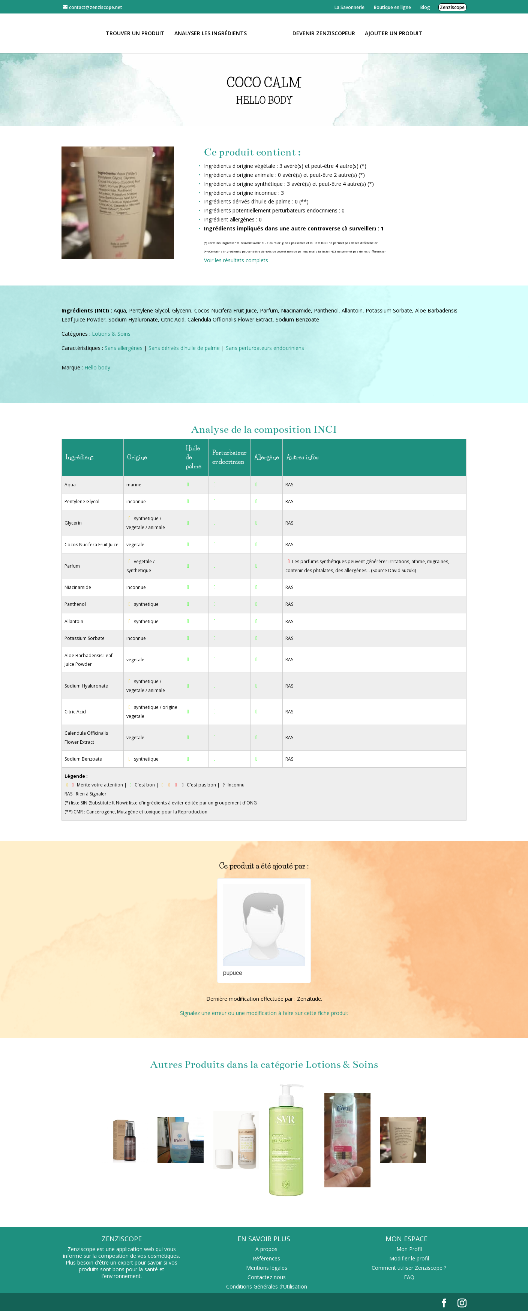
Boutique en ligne (392, 7)
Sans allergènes (123, 347)
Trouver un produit (135, 34)
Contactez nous (267, 1277)
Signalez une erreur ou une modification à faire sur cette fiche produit (264, 1013)
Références (266, 1258)
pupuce (232, 972)
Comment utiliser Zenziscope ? (409, 1267)
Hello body (97, 367)
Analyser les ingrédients (210, 34)
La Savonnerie (349, 7)
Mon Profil (409, 1249)
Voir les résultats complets (236, 260)
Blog (425, 7)
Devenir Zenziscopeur (323, 34)
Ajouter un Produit (393, 34)
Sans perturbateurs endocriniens (265, 347)
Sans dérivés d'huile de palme (184, 347)
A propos (266, 1249)
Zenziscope (452, 7)
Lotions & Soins (111, 333)
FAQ (409, 1277)
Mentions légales (266, 1267)
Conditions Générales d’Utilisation (266, 1286)
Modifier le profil (409, 1258)
